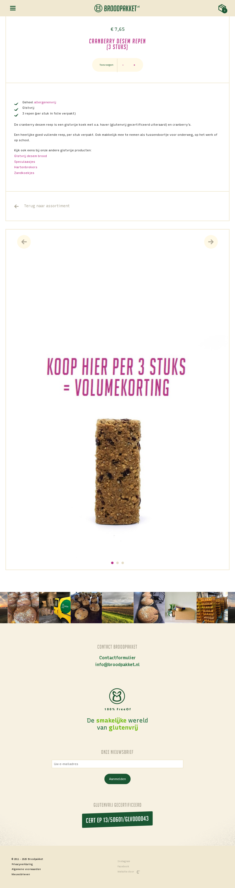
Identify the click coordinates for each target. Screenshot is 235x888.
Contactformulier (117, 657)
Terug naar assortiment (42, 206)
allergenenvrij (45, 102)
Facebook (123, 866)
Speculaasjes (24, 162)
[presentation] (24, 242)
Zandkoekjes (24, 173)
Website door (128, 872)
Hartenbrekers (25, 167)
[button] (112, 563)
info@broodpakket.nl (117, 664)
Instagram (123, 861)
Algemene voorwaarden (26, 869)
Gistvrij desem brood (30, 156)
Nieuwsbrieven (21, 874)
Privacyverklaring (22, 864)
